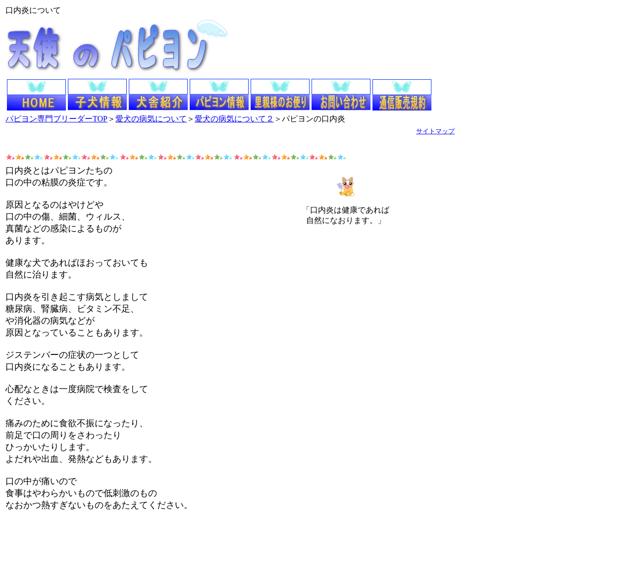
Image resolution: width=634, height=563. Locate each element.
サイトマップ (435, 131)
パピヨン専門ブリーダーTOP (56, 118)
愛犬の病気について (151, 118)
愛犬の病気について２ (234, 118)
